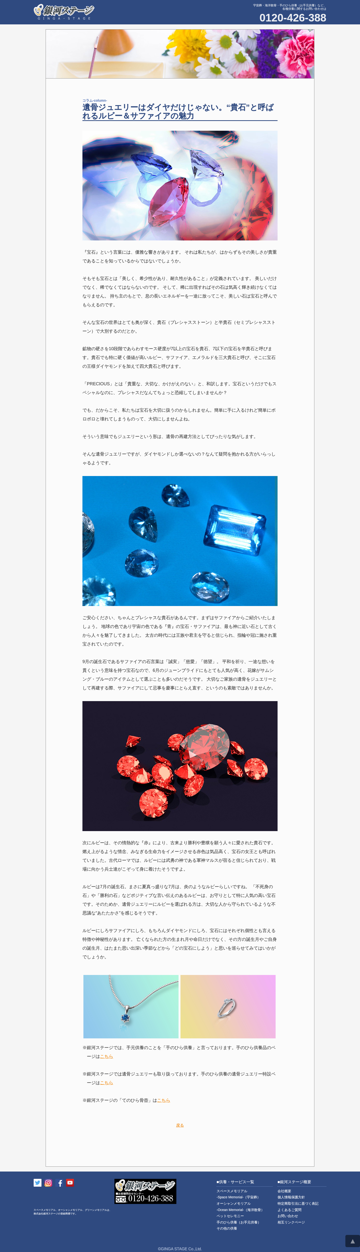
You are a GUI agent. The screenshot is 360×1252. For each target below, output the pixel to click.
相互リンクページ (291, 1222)
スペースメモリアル (238, 1194)
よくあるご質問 (289, 1210)
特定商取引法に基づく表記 (298, 1203)
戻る (180, 1125)
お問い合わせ (288, 1216)
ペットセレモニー (230, 1216)
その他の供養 (227, 1228)
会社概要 (284, 1191)
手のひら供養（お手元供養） (239, 1222)
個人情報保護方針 (291, 1197)
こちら (106, 1056)
